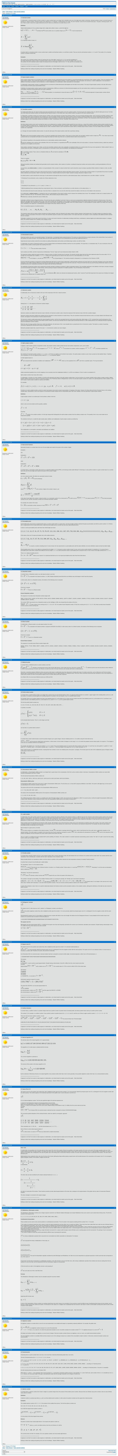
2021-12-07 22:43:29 (7, 287)
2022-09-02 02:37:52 (7, 899)
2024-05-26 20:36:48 (7, 1349)
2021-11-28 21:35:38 (7, 74)
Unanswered (113, 8)
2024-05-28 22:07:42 (7, 1386)
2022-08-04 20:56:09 (7, 850)
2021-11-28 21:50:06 (7, 106)
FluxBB (114, 1452)
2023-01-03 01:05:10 (7, 1086)
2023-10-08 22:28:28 (7, 1145)
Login (26, 6)
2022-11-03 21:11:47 (7, 1035)
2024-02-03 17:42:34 (7, 1207)
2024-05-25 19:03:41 (7, 1318)
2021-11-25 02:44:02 (7, 15)
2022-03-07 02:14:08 (7, 659)
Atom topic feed (112, 1450)
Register (22, 6)
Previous (8, 13)
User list (8, 6)
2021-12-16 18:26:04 (7, 340)
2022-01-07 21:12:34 (7, 442)
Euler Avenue (9, 11)
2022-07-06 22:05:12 (7, 811)
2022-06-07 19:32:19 (7, 767)
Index (3, 6)
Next (14, 13)
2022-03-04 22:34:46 (7, 619)
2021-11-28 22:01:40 (7, 232)
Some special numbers (19, 11)
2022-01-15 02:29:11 (7, 519)
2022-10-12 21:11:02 (7, 1005)
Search (17, 6)
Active (107, 8)
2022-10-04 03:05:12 (7, 941)
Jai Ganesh (5, 17)
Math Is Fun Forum (8, 3)
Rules (12, 6)
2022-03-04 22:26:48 (7, 569)
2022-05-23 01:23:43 (7, 689)
